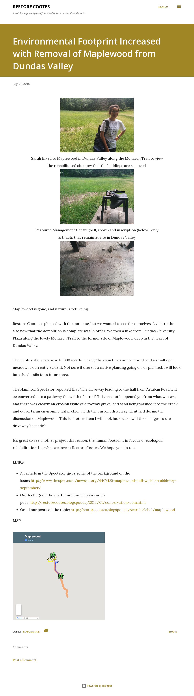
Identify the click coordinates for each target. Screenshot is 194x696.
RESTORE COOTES (31, 6)
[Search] (163, 6)
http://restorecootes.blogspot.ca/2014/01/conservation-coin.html (87, 502)
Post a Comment (24, 660)
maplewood (31, 631)
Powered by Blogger (97, 685)
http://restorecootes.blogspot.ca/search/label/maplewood (123, 509)
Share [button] (173, 631)
